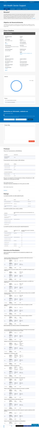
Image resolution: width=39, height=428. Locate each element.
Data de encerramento (23, 61)
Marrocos (6, 43)
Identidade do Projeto (8, 36)
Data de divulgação (23, 42)
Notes (6, 70)
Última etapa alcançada (9, 64)
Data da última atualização (24, 64)
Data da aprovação (8, 45)
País (5, 42)
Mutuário (21, 39)
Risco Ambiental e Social (9, 61)
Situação (21, 36)
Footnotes (5, 190)
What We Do (5, 1)
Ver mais (33, 18)
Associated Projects (8, 67)
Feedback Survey (35, 424)
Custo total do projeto (9, 49)
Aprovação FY (7, 56)
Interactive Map (31, 141)
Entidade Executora (23, 49)
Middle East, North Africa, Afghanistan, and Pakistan (26, 54)
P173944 (6, 68)
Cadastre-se (30, 119)
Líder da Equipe (7, 39)
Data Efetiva (22, 45)
